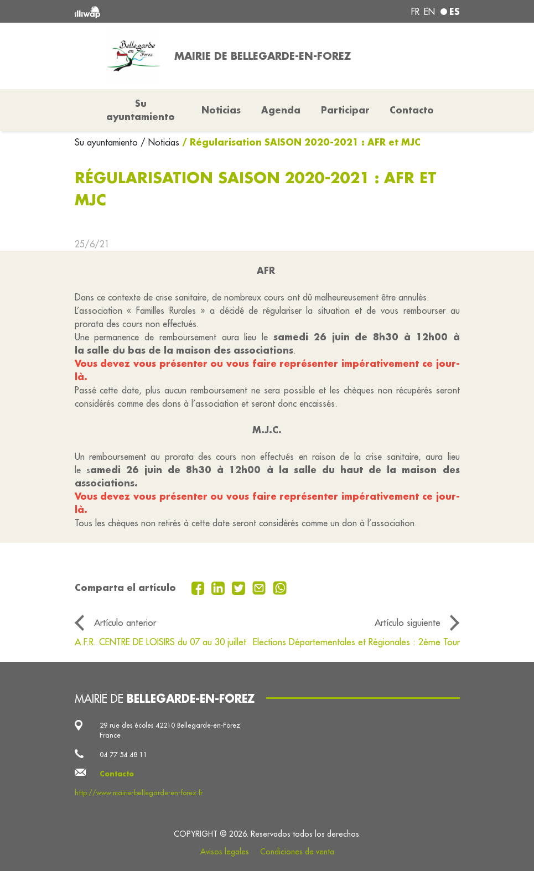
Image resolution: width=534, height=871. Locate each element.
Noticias (221, 110)
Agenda (280, 110)
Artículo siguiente (407, 622)
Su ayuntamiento (108, 142)
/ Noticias (160, 142)
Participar (345, 110)
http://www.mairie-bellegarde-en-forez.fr (139, 792)
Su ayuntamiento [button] (140, 109)
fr (415, 11)
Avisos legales (224, 852)
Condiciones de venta (297, 852)
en (429, 11)
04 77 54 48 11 (123, 754)
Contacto (412, 110)
